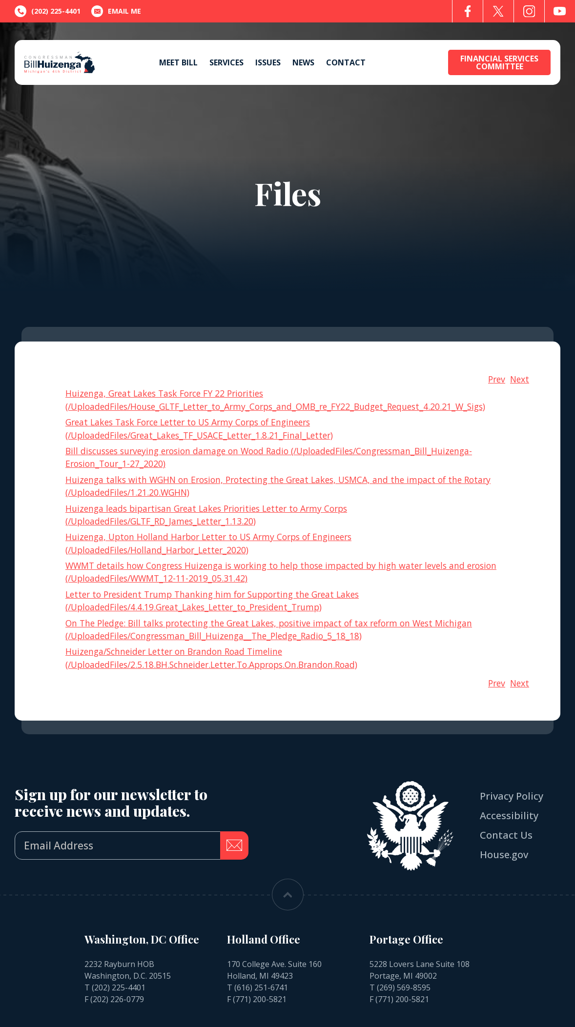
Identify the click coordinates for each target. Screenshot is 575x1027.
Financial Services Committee (499, 62)
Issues (268, 62)
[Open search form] (430, 63)
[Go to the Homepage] (59, 62)
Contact (346, 62)
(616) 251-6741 (261, 987)
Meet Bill (178, 62)
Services (226, 62)
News (303, 62)
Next (519, 379)
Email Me (116, 11)
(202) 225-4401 (118, 987)
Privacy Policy (511, 796)
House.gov (504, 854)
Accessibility (509, 815)
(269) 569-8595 (404, 987)
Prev (496, 379)
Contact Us (506, 835)
